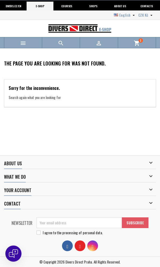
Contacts (146, 6)
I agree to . (73, 232)
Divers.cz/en (13, 6)
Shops (93, 6)
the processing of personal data (79, 232)
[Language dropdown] (125, 15)
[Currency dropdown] (146, 15)
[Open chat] (13, 254)
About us (120, 6)
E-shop (40, 6)
